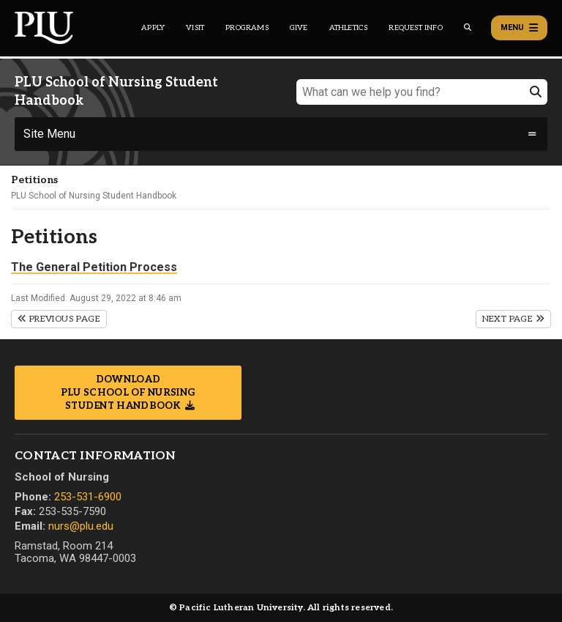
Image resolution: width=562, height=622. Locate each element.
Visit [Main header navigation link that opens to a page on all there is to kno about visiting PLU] (195, 27)
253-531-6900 (87, 496)
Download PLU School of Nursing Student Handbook (128, 393)
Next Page (513, 319)
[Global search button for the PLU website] (467, 27)
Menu (519, 28)
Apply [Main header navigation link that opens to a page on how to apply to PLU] (153, 27)
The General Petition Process (94, 267)
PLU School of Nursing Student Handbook (93, 195)
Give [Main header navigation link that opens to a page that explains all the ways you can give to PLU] (299, 27)
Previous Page (59, 319)
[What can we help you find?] (421, 92)
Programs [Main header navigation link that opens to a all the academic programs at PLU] (247, 27)
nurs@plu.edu (80, 526)
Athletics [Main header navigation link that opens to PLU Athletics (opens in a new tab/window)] (348, 27)
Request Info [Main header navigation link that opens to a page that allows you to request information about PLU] (415, 27)
